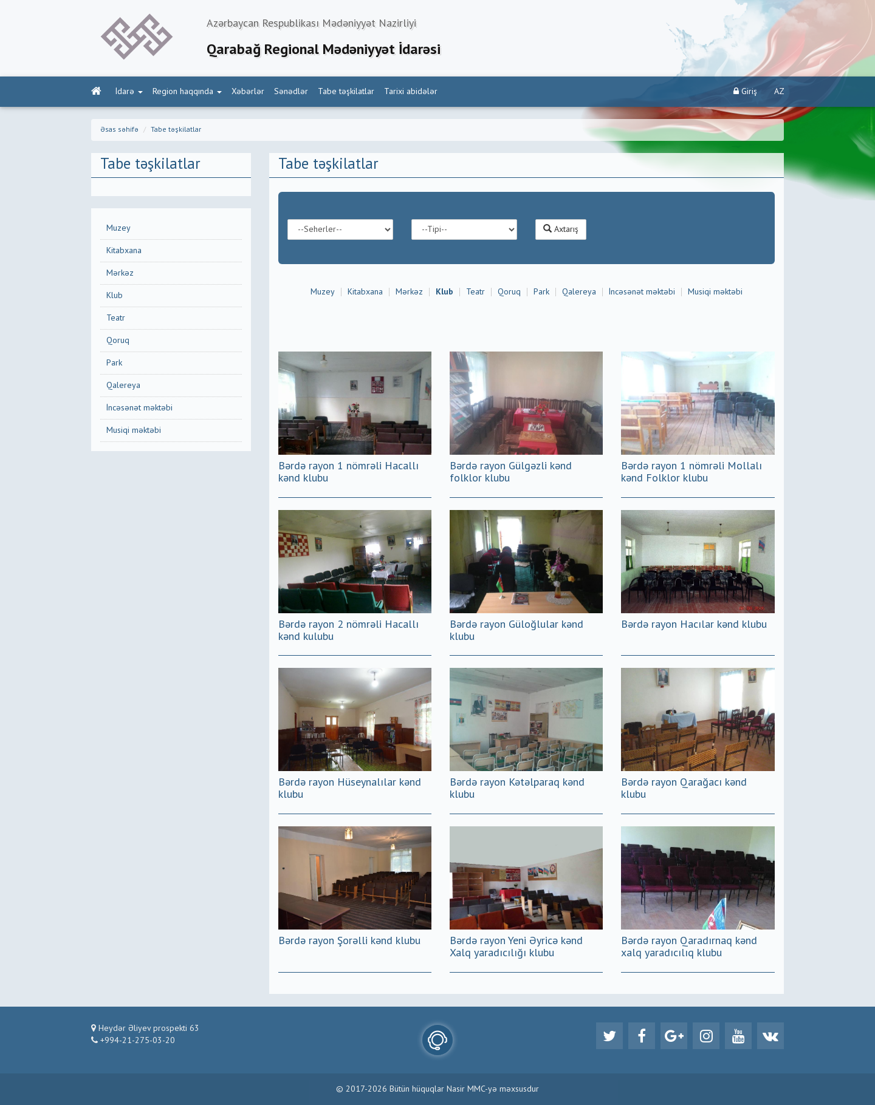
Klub (114, 295)
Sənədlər (291, 91)
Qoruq (117, 340)
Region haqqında (187, 91)
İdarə (129, 91)
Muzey (118, 228)
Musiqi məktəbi (133, 430)
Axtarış (560, 229)
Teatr (115, 318)
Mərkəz (120, 273)
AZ (779, 91)
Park (114, 363)
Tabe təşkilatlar (346, 91)
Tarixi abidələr (410, 91)
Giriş (745, 91)
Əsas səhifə (119, 130)
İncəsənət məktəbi (139, 408)
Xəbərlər (248, 91)
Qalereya (123, 385)
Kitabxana (124, 250)
